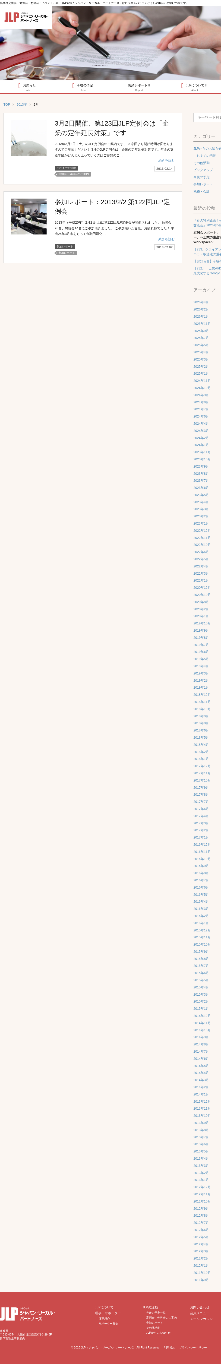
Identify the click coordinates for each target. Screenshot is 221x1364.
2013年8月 (201, 1130)
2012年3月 (201, 1251)
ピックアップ (203, 170)
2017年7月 (201, 802)
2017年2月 (201, 830)
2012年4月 (201, 1244)
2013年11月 (202, 1108)
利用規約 (169, 1347)
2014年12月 (202, 1016)
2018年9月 (201, 716)
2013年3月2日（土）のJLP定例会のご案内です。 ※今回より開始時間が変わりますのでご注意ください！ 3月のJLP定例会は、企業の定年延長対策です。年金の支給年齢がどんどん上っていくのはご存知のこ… (114, 149)
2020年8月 (201, 602)
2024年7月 (201, 409)
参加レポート (65, 245)
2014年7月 (201, 1051)
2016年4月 (201, 901)
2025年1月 (201, 373)
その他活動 (201, 163)
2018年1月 (201, 759)
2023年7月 (201, 480)
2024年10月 (202, 388)
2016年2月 (201, 916)
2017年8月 (201, 794)
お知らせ (27, 87)
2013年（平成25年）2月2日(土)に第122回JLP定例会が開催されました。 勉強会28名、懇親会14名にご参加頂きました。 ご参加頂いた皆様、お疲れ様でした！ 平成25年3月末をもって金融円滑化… (114, 227)
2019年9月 (201, 630)
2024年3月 (201, 431)
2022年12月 (202, 530)
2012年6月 (201, 1230)
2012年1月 (201, 1265)
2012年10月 (202, 1201)
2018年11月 (202, 702)
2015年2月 (201, 1001)
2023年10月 (202, 459)
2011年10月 (202, 1273)
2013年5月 (201, 1151)
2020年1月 (201, 616)
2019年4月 (201, 666)
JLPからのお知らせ (158, 1332)
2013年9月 (201, 1123)
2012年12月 (202, 1187)
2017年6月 (201, 809)
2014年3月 (201, 1080)
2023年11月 (202, 452)
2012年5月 (201, 1237)
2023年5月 (201, 495)
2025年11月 (202, 324)
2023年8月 (201, 473)
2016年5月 (201, 894)
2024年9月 (201, 395)
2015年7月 (201, 966)
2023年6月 (201, 488)
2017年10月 (202, 780)
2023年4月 (201, 502)
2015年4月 (201, 987)
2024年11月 (202, 381)
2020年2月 (201, 609)
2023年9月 (201, 466)
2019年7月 (201, 645)
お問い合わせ (199, 1307)
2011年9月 (201, 1280)
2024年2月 (201, 438)
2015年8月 (201, 959)
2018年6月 (201, 730)
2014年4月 (201, 1073)
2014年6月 (201, 1058)
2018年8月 (201, 723)
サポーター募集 (108, 1323)
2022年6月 (201, 552)
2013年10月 (202, 1115)
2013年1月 (201, 1180)
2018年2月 (201, 752)
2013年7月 (201, 1137)
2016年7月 (201, 880)
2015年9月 (201, 951)
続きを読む (166, 160)
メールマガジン (201, 1319)
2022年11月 (202, 538)
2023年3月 (201, 509)
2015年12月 (202, 930)
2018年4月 (201, 745)
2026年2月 (201, 309)
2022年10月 (202, 545)
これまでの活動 (66, 167)
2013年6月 (201, 1144)
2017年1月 (201, 837)
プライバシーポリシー (193, 1347)
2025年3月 (201, 359)
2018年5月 (201, 737)
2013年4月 (201, 1158)
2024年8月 (201, 402)
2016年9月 (201, 866)
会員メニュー (199, 1313)
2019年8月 (201, 637)
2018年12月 (202, 694)
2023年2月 (201, 516)
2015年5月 (201, 980)
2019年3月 (201, 673)
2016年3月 (201, 909)
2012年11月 (202, 1194)
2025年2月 (201, 366)
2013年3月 (201, 1166)
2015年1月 (201, 1008)
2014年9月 (201, 1037)
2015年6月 (201, 973)
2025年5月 (201, 345)
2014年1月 (201, 1094)
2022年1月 (201, 580)
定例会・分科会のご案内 (73, 173)
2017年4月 (201, 816)
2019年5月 (201, 659)
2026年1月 (201, 316)
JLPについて (104, 1307)
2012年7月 (201, 1223)
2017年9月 (201, 787)
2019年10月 (202, 623)
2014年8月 (201, 1044)
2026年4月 (201, 302)
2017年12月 (202, 766)
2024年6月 (201, 416)
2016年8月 (201, 873)
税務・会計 (201, 191)
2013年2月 (201, 1173)
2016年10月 (202, 859)
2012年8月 (201, 1215)
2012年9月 (201, 1208)
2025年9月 (201, 331)
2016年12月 (202, 844)
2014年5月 (201, 1066)
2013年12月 (202, 1101)
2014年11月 (202, 1023)
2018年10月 (202, 709)
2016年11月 (202, 852)
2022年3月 (201, 573)
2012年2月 (201, 1258)
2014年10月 (202, 1030)
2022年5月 (201, 559)
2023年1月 (201, 523)
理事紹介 (104, 1318)
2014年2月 (201, 1087)
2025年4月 (201, 352)
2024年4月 (201, 423)
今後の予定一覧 (156, 1312)
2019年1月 (201, 687)
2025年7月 (201, 338)
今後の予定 (82, 87)
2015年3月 (201, 994)
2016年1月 (201, 923)
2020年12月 (202, 587)
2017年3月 (201, 823)
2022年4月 (201, 566)
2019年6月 (201, 652)
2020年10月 (202, 595)
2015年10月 (202, 944)
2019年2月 (201, 680)
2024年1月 (201, 445)
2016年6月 (201, 887)
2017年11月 (202, 773)
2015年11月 (202, 937)
